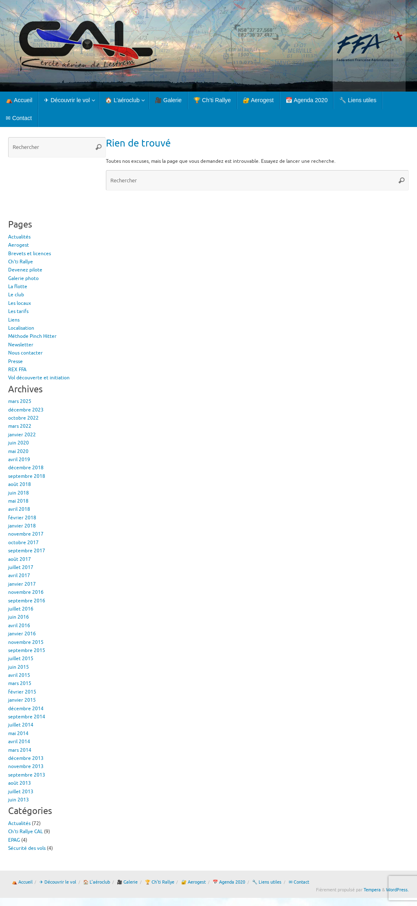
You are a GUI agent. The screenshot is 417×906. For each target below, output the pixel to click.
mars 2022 (19, 426)
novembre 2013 (26, 766)
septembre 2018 (26, 476)
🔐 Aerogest (193, 882)
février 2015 (22, 692)
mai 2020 (18, 451)
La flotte (17, 286)
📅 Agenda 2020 (229, 882)
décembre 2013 (26, 758)
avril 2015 (19, 675)
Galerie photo (23, 278)
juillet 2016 (20, 609)
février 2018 (22, 517)
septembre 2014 (26, 716)
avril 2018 (19, 509)
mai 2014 (18, 733)
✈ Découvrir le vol (58, 882)
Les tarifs (18, 311)
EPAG (14, 840)
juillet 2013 (20, 791)
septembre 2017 (26, 550)
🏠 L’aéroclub (96, 882)
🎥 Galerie (127, 882)
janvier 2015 (22, 700)
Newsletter (20, 344)
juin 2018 (18, 493)
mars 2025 (19, 401)
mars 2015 (19, 683)
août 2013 (19, 783)
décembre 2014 (26, 708)
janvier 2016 (22, 633)
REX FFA (17, 369)
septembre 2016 (26, 600)
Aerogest (18, 245)
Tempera (372, 890)
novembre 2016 (26, 592)
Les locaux (19, 303)
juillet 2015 (20, 658)
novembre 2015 (26, 642)
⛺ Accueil (22, 882)
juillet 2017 (20, 567)
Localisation (21, 328)
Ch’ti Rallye (20, 261)
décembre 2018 (26, 467)
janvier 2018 (22, 526)
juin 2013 (18, 800)
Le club (16, 294)
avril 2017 (19, 575)
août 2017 (19, 559)
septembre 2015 (26, 650)
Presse (15, 361)
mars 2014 (19, 750)
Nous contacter (25, 353)
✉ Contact (299, 882)
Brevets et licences (29, 253)
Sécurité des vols (27, 848)
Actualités (19, 237)
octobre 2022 (23, 418)
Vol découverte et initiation (39, 377)
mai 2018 (18, 501)
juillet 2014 (20, 725)
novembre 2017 (26, 534)
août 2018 (19, 484)
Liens (14, 320)
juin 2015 (18, 667)
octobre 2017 (23, 542)
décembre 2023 (26, 410)
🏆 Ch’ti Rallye (159, 882)
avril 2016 (19, 625)
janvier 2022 (22, 434)
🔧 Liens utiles (266, 882)
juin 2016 (18, 617)
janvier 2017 (22, 584)
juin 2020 (18, 443)
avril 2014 (19, 741)
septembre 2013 (26, 775)
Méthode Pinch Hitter (32, 336)
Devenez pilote (25, 270)
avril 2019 (19, 459)
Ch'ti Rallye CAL (25, 831)
